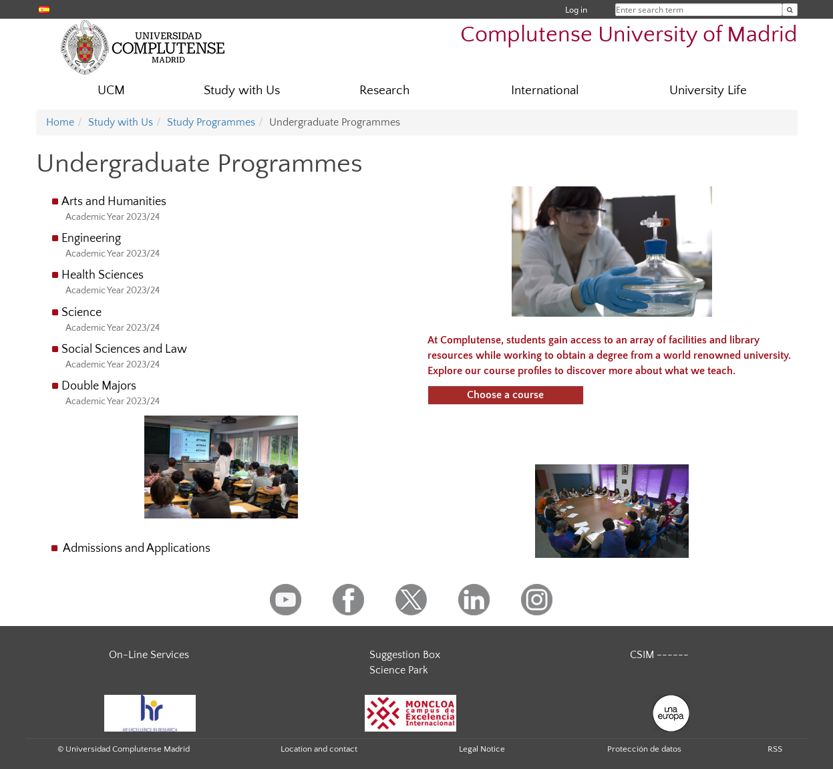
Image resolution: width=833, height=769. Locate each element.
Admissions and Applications (136, 548)
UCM (111, 91)
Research (384, 91)
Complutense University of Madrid (629, 35)
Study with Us (242, 91)
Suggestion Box (404, 655)
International (545, 91)
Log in (576, 9)
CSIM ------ (659, 655)
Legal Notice (482, 749)
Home (60, 122)
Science (81, 312)
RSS (775, 749)
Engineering (91, 238)
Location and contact (319, 749)
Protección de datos (644, 749)
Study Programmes (211, 122)
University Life (708, 91)
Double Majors (98, 386)
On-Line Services (149, 655)
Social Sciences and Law (124, 349)
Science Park (398, 670)
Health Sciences (102, 275)
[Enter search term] (790, 9)
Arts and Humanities (113, 201)
